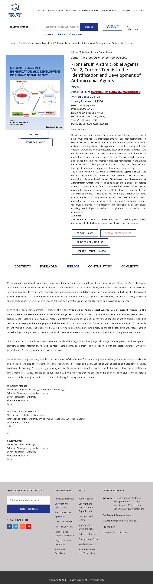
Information (88, 10)
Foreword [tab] (48, 266)
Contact (138, 10)
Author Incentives (87, 498)
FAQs (126, 10)
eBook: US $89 (85, 233)
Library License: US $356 (91, 251)
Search (89, 26)
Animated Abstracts (64, 498)
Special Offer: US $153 (118, 233)
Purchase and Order (88, 539)
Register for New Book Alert (63, 542)
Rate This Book (78, 129)
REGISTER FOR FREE (29, 509)
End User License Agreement (63, 514)
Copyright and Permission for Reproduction (86, 507)
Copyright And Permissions (61, 505)
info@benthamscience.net (115, 532)
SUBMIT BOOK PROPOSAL (112, 26)
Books (71, 10)
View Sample (34, 134)
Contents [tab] (22, 266)
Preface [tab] (72, 266)
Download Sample (35, 142)
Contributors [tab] (100, 266)
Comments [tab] (130, 266)
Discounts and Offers (86, 518)
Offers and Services (64, 521)
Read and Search (87, 544)
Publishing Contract (88, 534)
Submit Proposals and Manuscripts (87, 551)
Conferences (110, 10)
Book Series (76, 34)
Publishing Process (64, 526)
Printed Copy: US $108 (90, 242)
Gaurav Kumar (106, 52)
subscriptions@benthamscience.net (120, 520)
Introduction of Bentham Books (87, 527)
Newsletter (55, 10)
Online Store (133, 29)
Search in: (50, 34)
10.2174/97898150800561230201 (92, 123)
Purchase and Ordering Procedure (64, 533)
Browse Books (19, 26)
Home (41, 10)
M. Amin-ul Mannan (88, 52)
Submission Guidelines (60, 551)
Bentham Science (75, 579)
